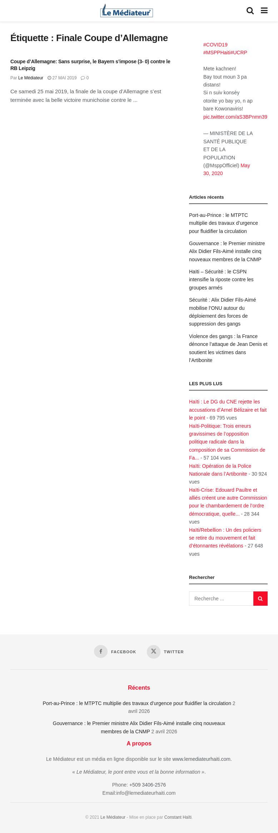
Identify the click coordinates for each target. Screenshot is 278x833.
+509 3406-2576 (147, 785)
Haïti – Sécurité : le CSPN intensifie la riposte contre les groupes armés (221, 280)
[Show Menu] (264, 10)
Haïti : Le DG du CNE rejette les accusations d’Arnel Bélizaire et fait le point (228, 410)
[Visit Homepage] (126, 11)
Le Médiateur (30, 77)
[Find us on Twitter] (165, 652)
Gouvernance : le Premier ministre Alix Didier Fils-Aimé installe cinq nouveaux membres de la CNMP (227, 251)
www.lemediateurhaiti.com (201, 759)
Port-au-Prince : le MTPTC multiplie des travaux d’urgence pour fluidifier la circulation (223, 223)
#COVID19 (215, 45)
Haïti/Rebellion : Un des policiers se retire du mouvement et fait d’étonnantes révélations (225, 538)
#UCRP (238, 52)
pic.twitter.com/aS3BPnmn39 (235, 117)
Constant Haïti (178, 817)
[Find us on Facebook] (115, 651)
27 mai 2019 (62, 77)
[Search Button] (250, 10)
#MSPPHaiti (216, 52)
